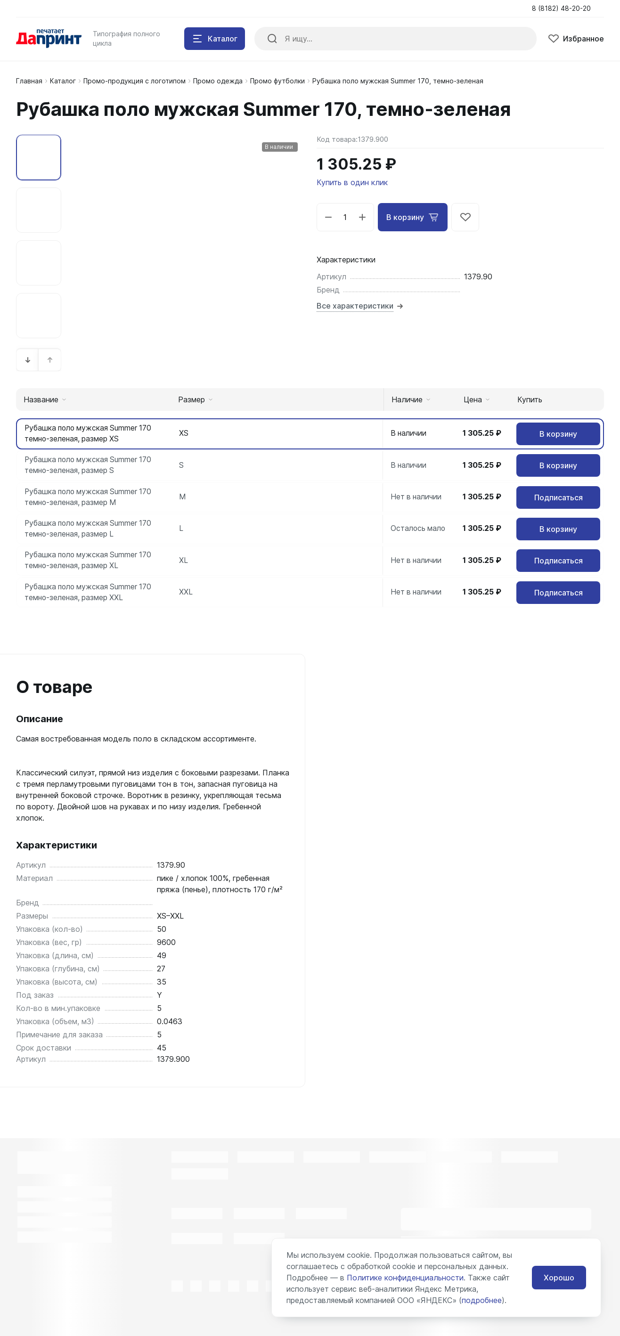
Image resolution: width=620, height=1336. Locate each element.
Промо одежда (218, 81)
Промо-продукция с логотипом (134, 81)
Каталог (63, 81)
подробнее (482, 1300)
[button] (27, 360)
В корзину (412, 217)
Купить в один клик (352, 182)
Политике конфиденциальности (405, 1277)
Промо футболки (277, 81)
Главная (29, 81)
